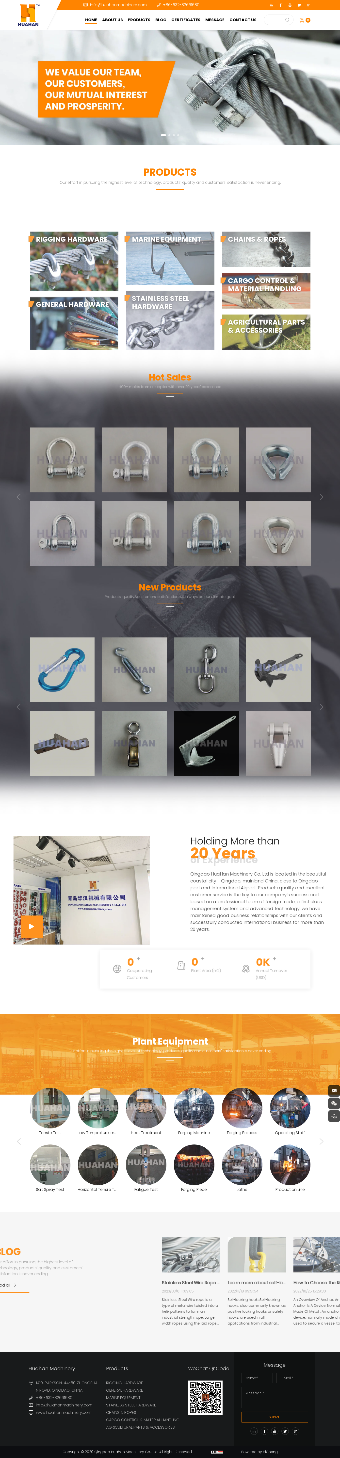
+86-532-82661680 (181, 5)
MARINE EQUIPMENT (123, 1398)
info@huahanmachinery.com (118, 5)
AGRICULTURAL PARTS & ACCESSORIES (140, 1427)
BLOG (160, 20)
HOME (91, 20)
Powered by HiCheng (259, 1451)
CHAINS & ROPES (121, 1412)
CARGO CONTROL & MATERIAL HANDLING (142, 1420)
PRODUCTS (139, 20)
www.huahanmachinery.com (64, 1412)
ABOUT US (112, 20)
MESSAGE (215, 20)
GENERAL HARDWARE (124, 1390)
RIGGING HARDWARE (124, 1383)
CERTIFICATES (185, 20)
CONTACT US (243, 20)
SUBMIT (275, 1417)
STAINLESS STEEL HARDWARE (131, 1405)
